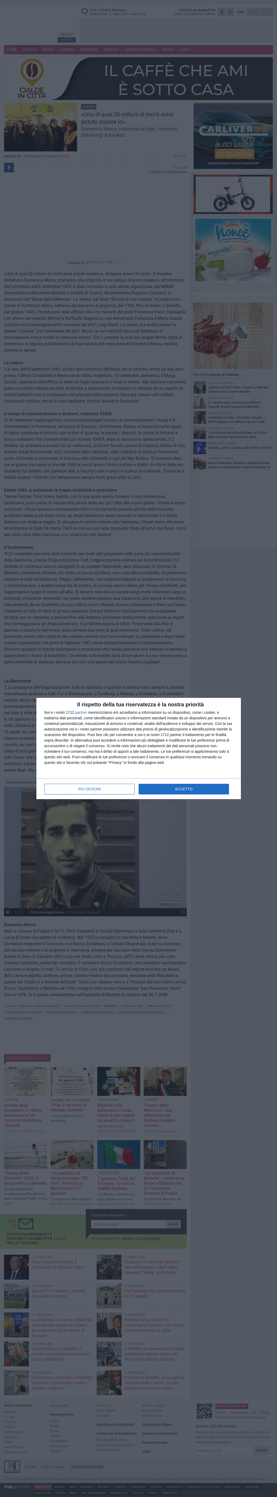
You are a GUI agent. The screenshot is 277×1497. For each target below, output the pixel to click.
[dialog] (138, 748)
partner (81, 712)
